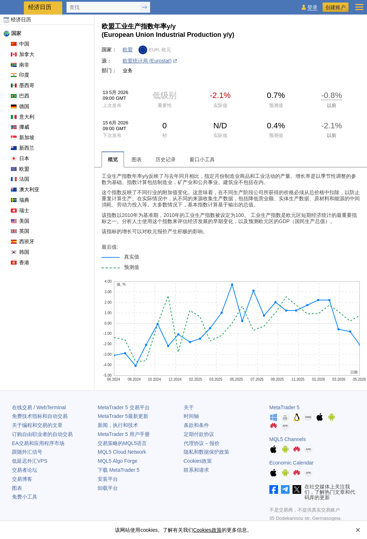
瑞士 (20, 210)
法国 (20, 179)
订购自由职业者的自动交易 (42, 434)
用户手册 (123, 434)
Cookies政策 (198, 461)
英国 (20, 231)
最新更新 (123, 416)
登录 (312, 7)
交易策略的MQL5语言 (122, 443)
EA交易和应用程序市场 (38, 443)
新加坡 (22, 137)
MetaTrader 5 (284, 407)
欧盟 (20, 169)
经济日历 (17, 19)
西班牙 (22, 241)
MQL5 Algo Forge (117, 461)
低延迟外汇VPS (29, 461)
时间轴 (191, 416)
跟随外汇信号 (27, 452)
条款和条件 (196, 425)
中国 (20, 44)
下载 (118, 470)
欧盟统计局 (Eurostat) (147, 61)
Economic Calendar (291, 463)
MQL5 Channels (287, 439)
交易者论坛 (24, 470)
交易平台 (123, 407)
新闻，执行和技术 (118, 425)
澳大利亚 (25, 189)
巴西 (20, 96)
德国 (20, 106)
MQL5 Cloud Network (122, 452)
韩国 (20, 252)
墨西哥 (22, 85)
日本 (20, 158)
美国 (20, 221)
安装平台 (108, 479)
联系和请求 (196, 470)
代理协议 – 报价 (202, 443)
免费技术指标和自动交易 (40, 416)
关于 (189, 407)
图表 (17, 488)
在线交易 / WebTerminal (39, 407)
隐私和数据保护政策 (206, 452)
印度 (20, 75)
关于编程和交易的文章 (37, 425)
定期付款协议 (199, 434)
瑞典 (20, 200)
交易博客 (22, 479)
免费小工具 (24, 497)
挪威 (20, 127)
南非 (20, 65)
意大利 (22, 117)
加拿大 (22, 54)
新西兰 (22, 148)
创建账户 (335, 7)
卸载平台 (108, 488)
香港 (20, 262)
